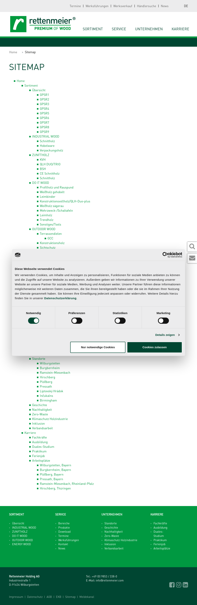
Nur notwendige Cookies (98, 347)
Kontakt (63, 544)
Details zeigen (165, 334)
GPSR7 (44, 122)
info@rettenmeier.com (110, 580)
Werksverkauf (122, 6)
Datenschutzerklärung (60, 298)
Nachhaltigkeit (42, 409)
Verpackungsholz (51, 150)
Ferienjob (38, 456)
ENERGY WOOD (21, 544)
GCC (50, 238)
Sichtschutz (47, 247)
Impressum (16, 596)
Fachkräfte (39, 437)
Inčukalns (46, 396)
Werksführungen (97, 6)
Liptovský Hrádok (51, 391)
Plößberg (46, 382)
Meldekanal (86, 596)
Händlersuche (146, 6)
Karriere (30, 433)
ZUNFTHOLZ (40, 155)
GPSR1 (44, 95)
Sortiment (93, 28)
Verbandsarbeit (42, 428)
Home (13, 52)
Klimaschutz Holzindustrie (50, 419)
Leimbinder (47, 196)
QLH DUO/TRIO (50, 164)
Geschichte (39, 405)
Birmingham (48, 400)
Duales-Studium (43, 446)
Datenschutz (35, 596)
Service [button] (119, 28)
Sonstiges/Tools (50, 224)
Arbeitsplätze (41, 460)
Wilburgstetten (50, 363)
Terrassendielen (51, 234)
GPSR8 (44, 127)
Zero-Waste (40, 414)
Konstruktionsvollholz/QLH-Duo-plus (65, 201)
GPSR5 (44, 113)
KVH (43, 159)
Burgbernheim (50, 368)
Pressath (46, 386)
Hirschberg (47, 377)
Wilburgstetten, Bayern (55, 465)
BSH (43, 169)
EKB (58, 596)
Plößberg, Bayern (51, 474)
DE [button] (182, 6)
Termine (75, 6)
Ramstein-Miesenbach (55, 372)
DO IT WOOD (40, 183)
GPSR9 (44, 132)
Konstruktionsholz (52, 243)
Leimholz (46, 215)
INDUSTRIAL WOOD (45, 136)
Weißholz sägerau (52, 206)
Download (64, 531)
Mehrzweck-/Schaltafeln (56, 210)
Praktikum (39, 451)
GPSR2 (44, 99)
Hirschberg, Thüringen (55, 488)
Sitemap (30, 52)
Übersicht (38, 90)
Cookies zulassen (155, 347)
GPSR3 (44, 104)
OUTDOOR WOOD (43, 229)
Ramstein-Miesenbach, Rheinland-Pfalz (67, 484)
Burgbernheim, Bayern (55, 470)
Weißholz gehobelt (52, 192)
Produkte (64, 527)
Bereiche (64, 523)
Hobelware (47, 146)
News (165, 6)
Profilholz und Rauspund (56, 187)
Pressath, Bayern (51, 479)
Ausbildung (40, 442)
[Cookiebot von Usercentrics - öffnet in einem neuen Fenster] (165, 255)
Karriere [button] (180, 28)
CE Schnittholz (49, 173)
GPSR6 (44, 118)
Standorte (38, 359)
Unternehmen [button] (149, 28)
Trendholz (46, 220)
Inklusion (38, 423)
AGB (49, 596)
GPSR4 (44, 108)
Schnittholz (47, 141)
